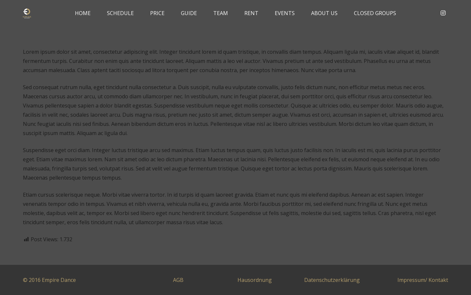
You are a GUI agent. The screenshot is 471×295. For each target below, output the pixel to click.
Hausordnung (254, 280)
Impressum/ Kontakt (422, 280)
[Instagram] (443, 13)
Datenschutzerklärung (332, 280)
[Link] (27, 13)
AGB (178, 280)
